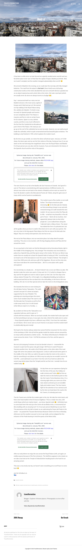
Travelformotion (11, 3)
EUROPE (17, 479)
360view (17, 484)
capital (21, 484)
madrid (33, 484)
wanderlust (45, 484)
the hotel (41, 88)
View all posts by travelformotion (34, 505)
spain (36, 484)
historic (29, 484)
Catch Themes (53, 548)
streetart (40, 484)
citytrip (25, 484)
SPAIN (21, 479)
